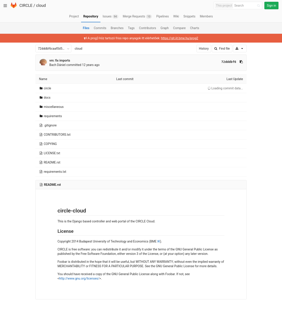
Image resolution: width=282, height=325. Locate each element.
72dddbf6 (228, 62)
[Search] (248, 5)
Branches (117, 28)
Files (86, 28)
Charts (194, 28)
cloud (41, 5)
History (204, 48)
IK (158, 241)
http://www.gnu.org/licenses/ (79, 278)
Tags (131, 28)
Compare (179, 28)
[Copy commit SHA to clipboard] (241, 62)
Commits (100, 28)
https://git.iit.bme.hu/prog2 (179, 38)
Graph (165, 28)
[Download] (240, 48)
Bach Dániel (57, 65)
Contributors (147, 28)
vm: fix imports (59, 60)
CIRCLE (25, 5)
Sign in (271, 5)
